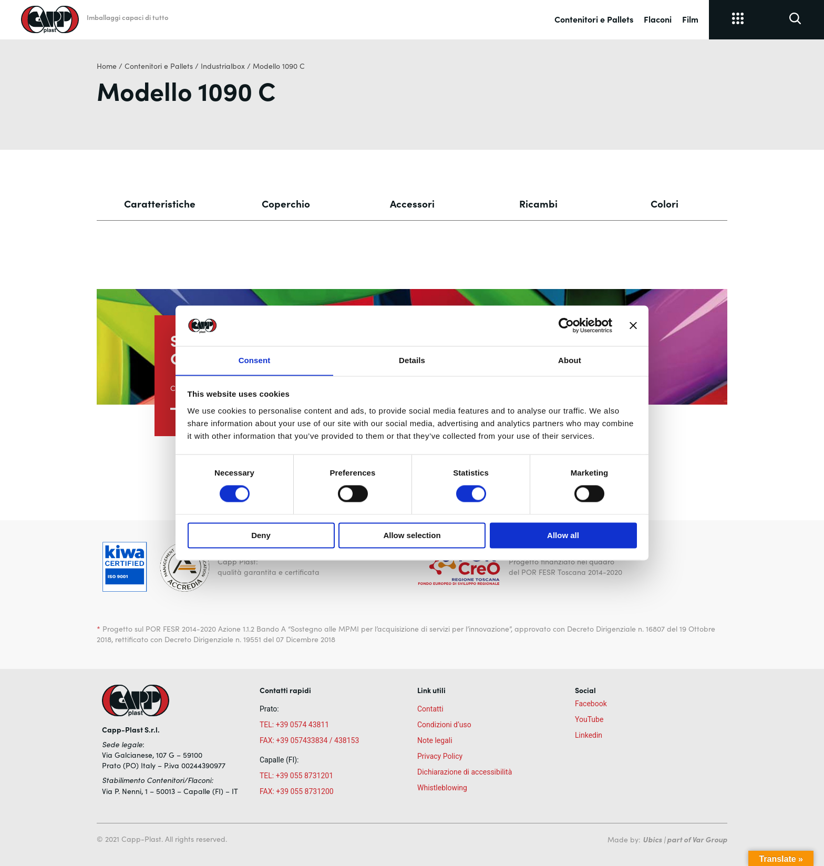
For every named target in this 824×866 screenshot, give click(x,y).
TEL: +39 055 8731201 (296, 775)
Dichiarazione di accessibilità (464, 772)
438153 (346, 740)
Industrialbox (223, 66)
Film (690, 19)
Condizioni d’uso (444, 724)
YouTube (589, 719)
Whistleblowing (442, 787)
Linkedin (588, 735)
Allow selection (411, 535)
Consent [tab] (255, 360)
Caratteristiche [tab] (159, 203)
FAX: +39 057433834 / (296, 740)
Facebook (591, 703)
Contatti (430, 709)
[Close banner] (633, 325)
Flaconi (658, 19)
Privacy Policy (439, 756)
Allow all (563, 535)
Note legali (434, 740)
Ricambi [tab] (538, 203)
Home (107, 66)
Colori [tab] (664, 203)
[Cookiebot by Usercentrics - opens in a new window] (566, 325)
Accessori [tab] (412, 203)
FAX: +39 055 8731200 (297, 791)
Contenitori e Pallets (593, 19)
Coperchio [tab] (286, 203)
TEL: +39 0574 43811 (294, 724)
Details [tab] (412, 360)
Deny (261, 535)
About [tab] (569, 360)
